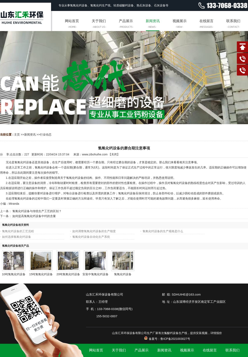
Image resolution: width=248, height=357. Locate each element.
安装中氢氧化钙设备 (95, 274)
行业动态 (45, 134)
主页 (17, 134)
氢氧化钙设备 (122, 274)
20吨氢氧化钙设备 (68, 274)
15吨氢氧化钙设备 (41, 274)
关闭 (114, 154)
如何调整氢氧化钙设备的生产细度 (94, 231)
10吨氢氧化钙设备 (13, 274)
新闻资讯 (30, 134)
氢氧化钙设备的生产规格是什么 (163, 231)
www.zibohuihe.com (95, 154)
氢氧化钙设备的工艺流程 (18, 231)
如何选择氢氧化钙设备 (16, 236)
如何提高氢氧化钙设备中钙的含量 (34, 216)
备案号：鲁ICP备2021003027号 (167, 338)
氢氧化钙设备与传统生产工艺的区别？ (37, 211)
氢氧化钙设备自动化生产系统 (91, 236)
